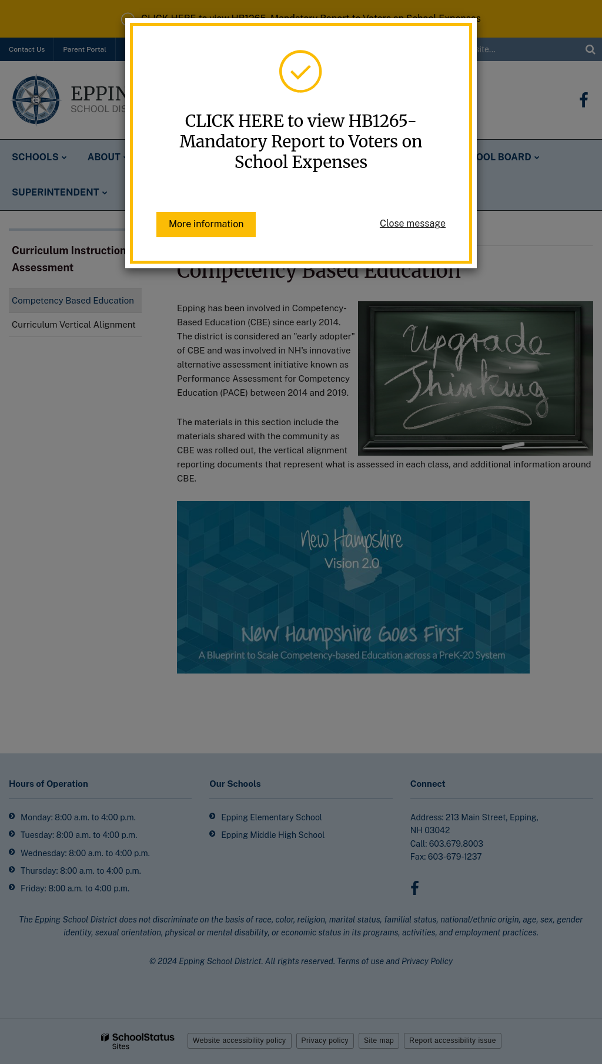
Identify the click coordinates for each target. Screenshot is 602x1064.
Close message (413, 223)
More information (206, 224)
